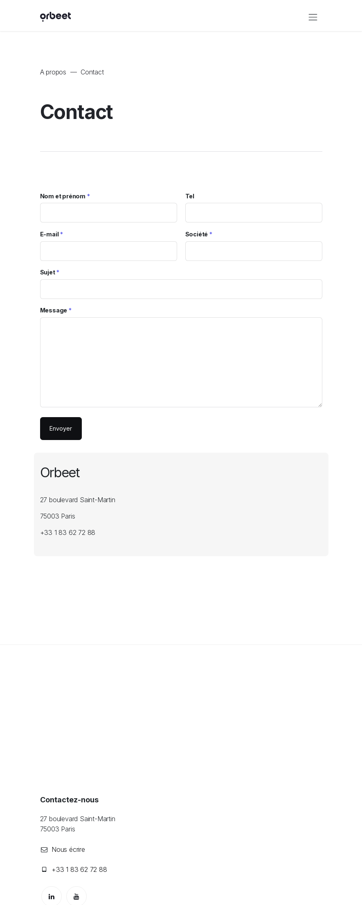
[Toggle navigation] (313, 16)
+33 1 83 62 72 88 (79, 869)
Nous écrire (68, 849)
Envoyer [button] (60, 428)
